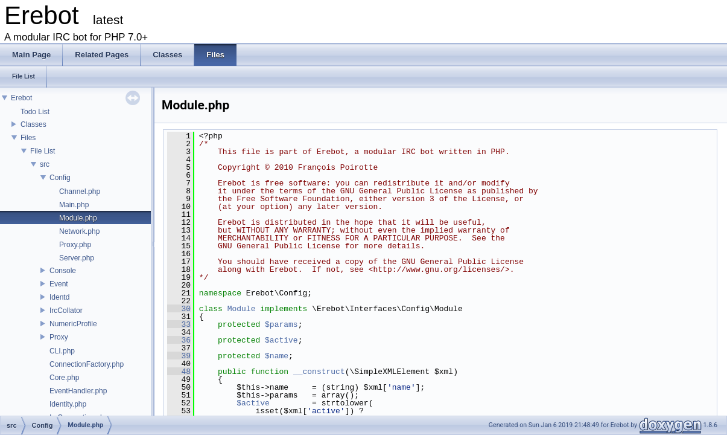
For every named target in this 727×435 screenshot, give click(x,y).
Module (241, 308)
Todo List (35, 112)
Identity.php (67, 404)
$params (281, 324)
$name (276, 355)
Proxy (58, 337)
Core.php (64, 377)
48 (179, 371)
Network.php (79, 231)
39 (179, 355)
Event (58, 284)
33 (179, 324)
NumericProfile (73, 324)
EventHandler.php (78, 391)
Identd (59, 297)
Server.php (76, 258)
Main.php (74, 205)
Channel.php (79, 191)
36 (179, 340)
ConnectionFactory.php (86, 364)
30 (179, 308)
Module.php (78, 218)
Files (28, 138)
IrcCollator (66, 310)
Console (62, 270)
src (44, 164)
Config (60, 177)
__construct (319, 371)
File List (42, 151)
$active (281, 340)
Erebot (21, 98)
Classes (33, 124)
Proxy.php (75, 244)
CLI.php (62, 351)
